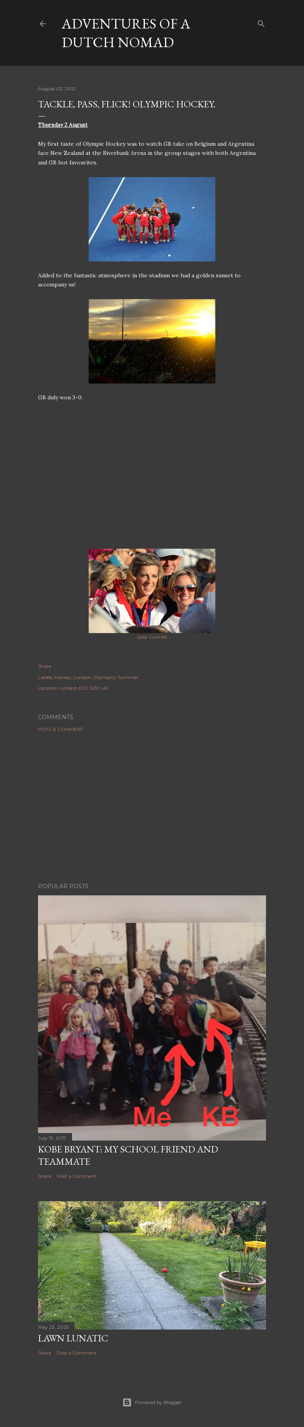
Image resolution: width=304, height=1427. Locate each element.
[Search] (261, 22)
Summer (128, 677)
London (82, 677)
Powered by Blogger (152, 1402)
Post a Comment (61, 729)
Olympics (104, 677)
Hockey (63, 677)
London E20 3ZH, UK (84, 688)
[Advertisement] (152, 807)
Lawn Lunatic (73, 1338)
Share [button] (44, 666)
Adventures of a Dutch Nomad (126, 33)
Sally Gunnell (152, 637)
